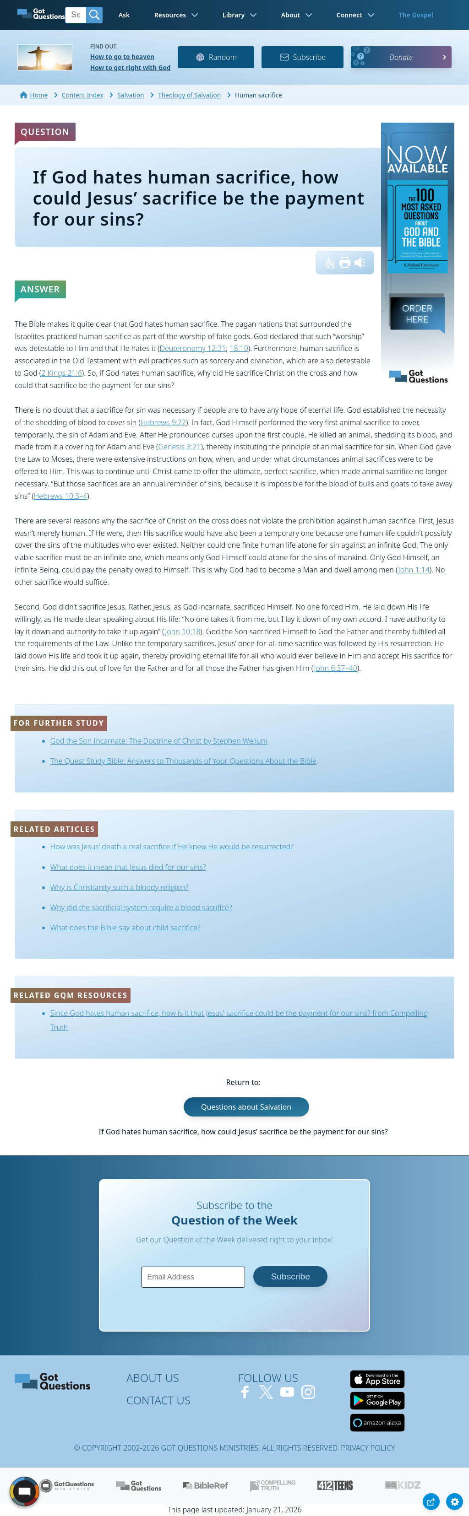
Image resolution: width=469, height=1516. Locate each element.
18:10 (238, 348)
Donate (401, 57)
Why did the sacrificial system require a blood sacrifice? (141, 907)
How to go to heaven (122, 56)
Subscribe (302, 57)
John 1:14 (414, 570)
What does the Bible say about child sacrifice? (125, 928)
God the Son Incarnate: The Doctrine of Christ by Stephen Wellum (158, 741)
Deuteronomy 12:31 (193, 348)
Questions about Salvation (246, 1107)
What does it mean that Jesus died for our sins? (128, 867)
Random (216, 57)
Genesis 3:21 (179, 447)
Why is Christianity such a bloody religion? (119, 887)
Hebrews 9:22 (163, 422)
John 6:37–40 (335, 668)
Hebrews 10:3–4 (60, 496)
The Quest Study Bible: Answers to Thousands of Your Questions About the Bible (183, 761)
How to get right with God (130, 67)
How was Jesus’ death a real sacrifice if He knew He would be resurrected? (172, 847)
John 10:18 (182, 631)
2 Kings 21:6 (61, 373)
